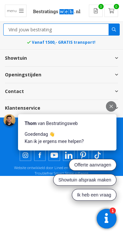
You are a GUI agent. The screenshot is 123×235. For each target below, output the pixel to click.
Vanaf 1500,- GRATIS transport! (63, 42)
